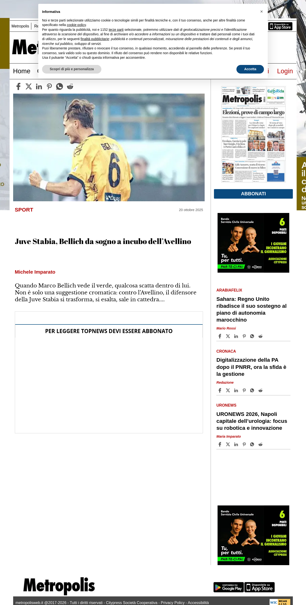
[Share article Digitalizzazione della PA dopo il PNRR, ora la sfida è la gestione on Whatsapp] (253, 390)
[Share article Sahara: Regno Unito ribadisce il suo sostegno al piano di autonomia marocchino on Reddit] (261, 336)
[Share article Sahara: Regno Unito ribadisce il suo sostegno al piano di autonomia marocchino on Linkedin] (237, 336)
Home (22, 71)
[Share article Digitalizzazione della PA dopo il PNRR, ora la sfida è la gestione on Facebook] (220, 390)
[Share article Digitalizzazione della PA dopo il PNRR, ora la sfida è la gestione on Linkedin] (237, 390)
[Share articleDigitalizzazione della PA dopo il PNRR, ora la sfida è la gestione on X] (228, 390)
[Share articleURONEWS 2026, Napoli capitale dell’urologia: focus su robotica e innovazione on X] (228, 444)
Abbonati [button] (253, 193)
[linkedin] (39, 86)
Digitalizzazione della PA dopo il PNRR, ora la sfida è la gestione (251, 367)
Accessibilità (198, 603)
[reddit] (70, 86)
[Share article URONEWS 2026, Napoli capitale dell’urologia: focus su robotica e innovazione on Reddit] (261, 444)
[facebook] (18, 86)
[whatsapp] (59, 86)
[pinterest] (49, 86)
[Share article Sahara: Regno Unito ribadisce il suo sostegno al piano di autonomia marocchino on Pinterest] (245, 336)
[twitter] (28, 86)
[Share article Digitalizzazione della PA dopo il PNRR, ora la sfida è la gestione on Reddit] (261, 390)
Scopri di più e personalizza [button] (72, 69)
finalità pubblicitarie (95, 39)
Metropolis (20, 26)
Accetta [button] (250, 69)
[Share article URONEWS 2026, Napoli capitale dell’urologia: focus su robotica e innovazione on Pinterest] (245, 444)
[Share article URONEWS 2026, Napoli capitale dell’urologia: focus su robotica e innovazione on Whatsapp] (253, 444)
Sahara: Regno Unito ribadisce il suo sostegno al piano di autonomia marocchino (251, 309)
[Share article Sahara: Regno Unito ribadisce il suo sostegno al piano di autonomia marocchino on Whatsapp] (253, 336)
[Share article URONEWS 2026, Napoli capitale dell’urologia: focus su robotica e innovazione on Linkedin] (237, 444)
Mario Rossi (226, 328)
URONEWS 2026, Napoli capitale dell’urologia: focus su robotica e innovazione (251, 421)
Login (285, 71)
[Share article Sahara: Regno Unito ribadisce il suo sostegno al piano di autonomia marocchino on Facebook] (220, 336)
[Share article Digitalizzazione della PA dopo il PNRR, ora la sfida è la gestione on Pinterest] (245, 390)
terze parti (116, 30)
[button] (261, 11)
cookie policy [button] (76, 25)
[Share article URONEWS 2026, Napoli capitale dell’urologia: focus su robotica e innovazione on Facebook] (220, 444)
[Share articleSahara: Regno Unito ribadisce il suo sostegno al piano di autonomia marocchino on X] (228, 336)
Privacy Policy (173, 603)
